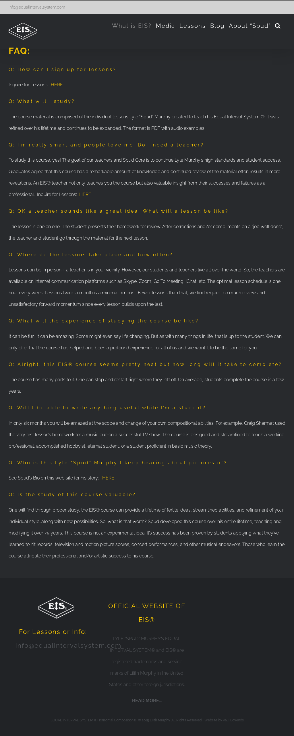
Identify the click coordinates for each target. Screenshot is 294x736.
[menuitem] (132, 26)
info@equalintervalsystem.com (37, 7)
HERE (57, 84)
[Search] (278, 26)
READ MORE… (147, 700)
